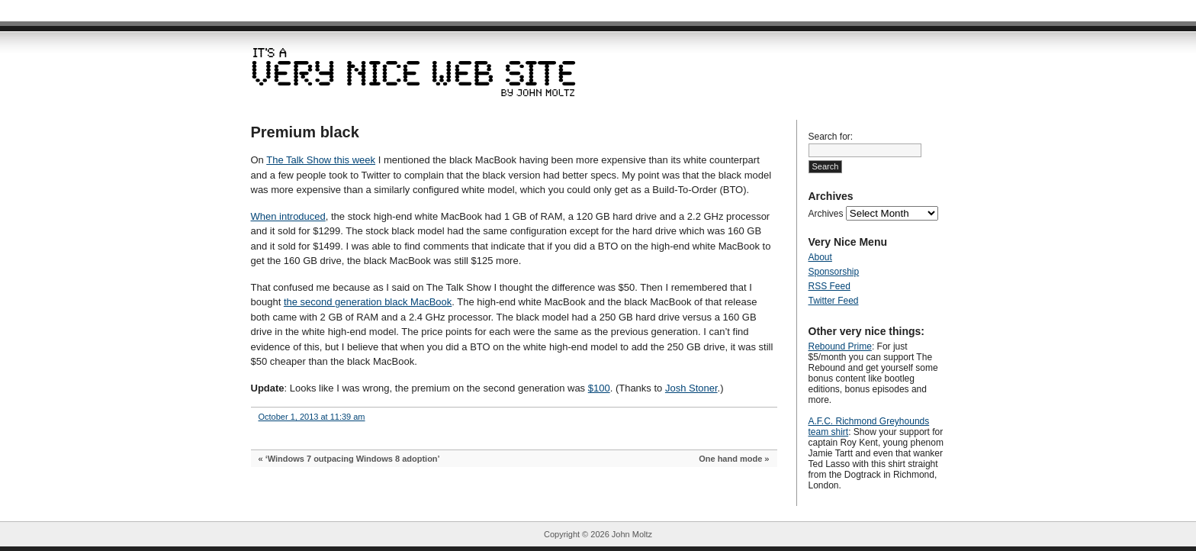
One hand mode (730, 458)
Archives (826, 213)
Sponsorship (834, 271)
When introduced (288, 216)
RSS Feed (829, 286)
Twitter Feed (834, 300)
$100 (599, 388)
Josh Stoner (691, 388)
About (820, 257)
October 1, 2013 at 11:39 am (312, 416)
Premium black (305, 132)
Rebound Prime (840, 346)
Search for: (831, 136)
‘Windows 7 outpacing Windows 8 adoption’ (352, 458)
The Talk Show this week (320, 160)
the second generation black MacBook (368, 302)
